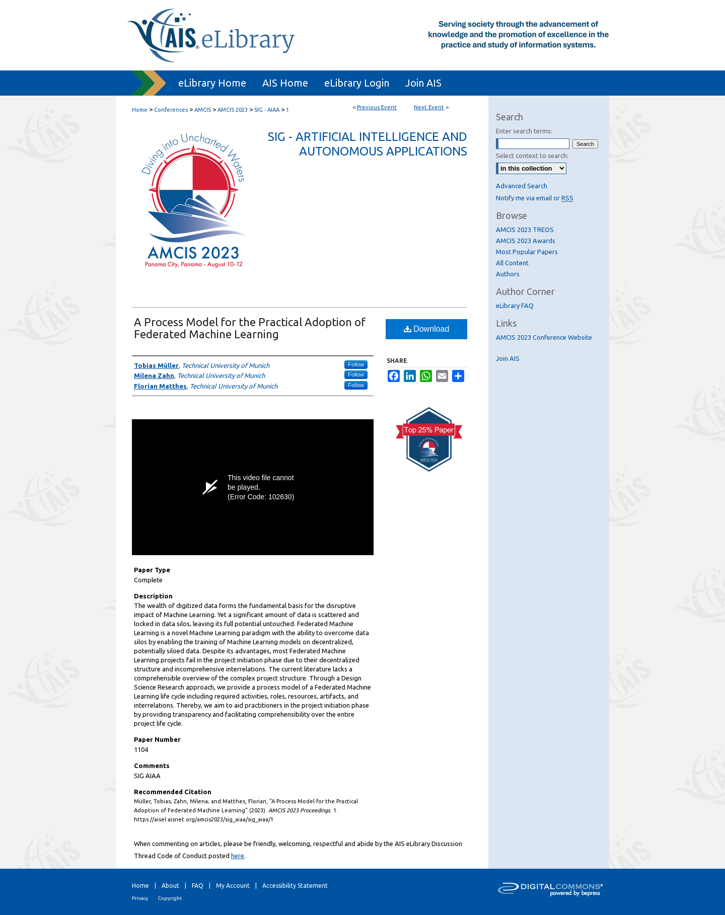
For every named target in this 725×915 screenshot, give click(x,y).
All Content (512, 262)
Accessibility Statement (295, 885)
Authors (508, 273)
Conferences (171, 110)
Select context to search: (532, 155)
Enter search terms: (524, 130)
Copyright (170, 898)
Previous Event (377, 107)
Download (427, 329)
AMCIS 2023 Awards (525, 240)
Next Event (429, 107)
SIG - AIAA (267, 110)
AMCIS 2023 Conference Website (544, 337)
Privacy (140, 898)
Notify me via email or (534, 197)
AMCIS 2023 (233, 110)
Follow (356, 364)
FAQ (197, 885)
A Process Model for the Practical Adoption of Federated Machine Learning (250, 328)
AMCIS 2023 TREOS (525, 229)
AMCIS (203, 110)
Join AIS (508, 358)
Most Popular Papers (527, 251)
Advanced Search (521, 185)
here (237, 855)
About (170, 885)
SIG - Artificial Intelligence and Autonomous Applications (367, 144)
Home (140, 110)
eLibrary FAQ (515, 305)
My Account (233, 885)
